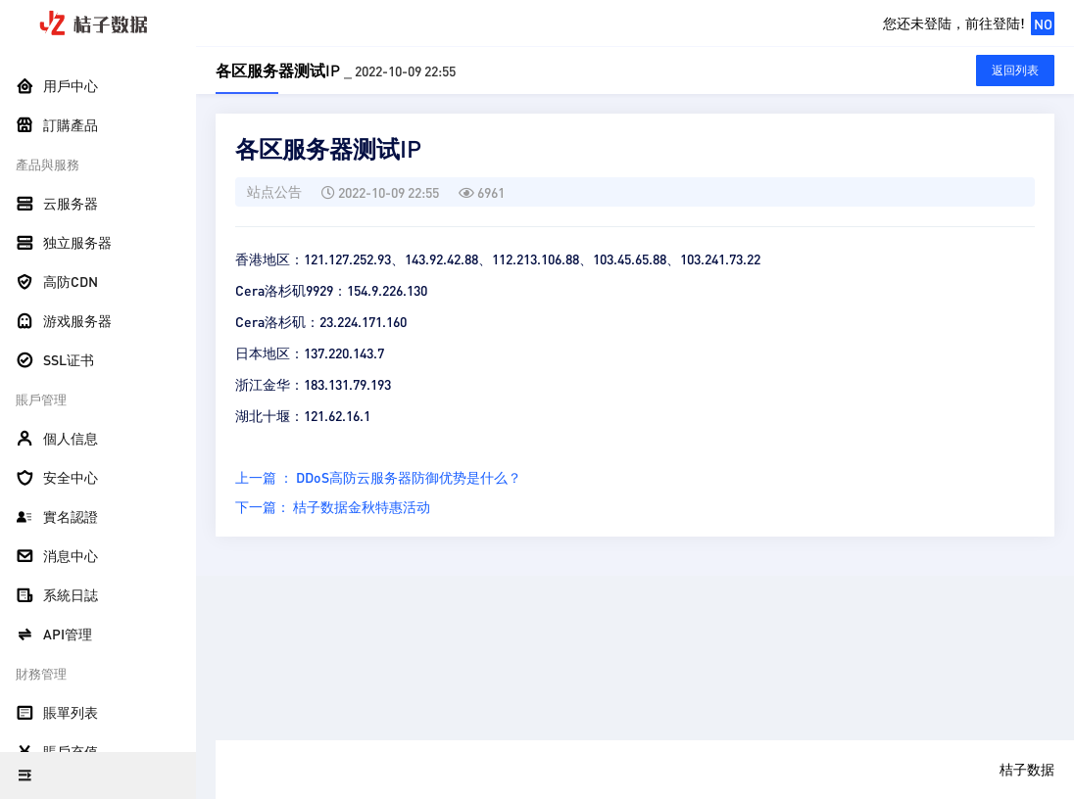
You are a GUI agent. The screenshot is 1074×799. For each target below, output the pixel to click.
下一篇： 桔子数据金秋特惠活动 (332, 506)
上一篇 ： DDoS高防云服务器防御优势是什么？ (378, 477)
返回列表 (1015, 70)
